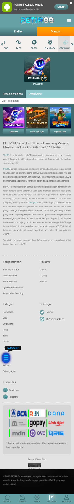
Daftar (18, 31)
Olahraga (50, 45)
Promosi (43, 269)
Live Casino (8, 323)
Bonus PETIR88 (10, 275)
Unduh (61, 7)
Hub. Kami (51, 499)
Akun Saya (66, 499)
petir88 (46, 312)
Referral (43, 281)
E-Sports (6, 365)
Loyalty (43, 275)
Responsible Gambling (13, 293)
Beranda (7, 499)
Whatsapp (11, 390)
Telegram (10, 396)
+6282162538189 (52, 319)
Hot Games (8, 312)
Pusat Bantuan (10, 281)
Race (18, 45)
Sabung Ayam (9, 371)
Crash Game (65, 45)
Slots (5, 317)
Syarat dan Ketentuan (13, 287)
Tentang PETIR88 (11, 269)
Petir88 (6, 169)
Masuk (55, 31)
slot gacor (33, 202)
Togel (34, 45)
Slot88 (6, 155)
